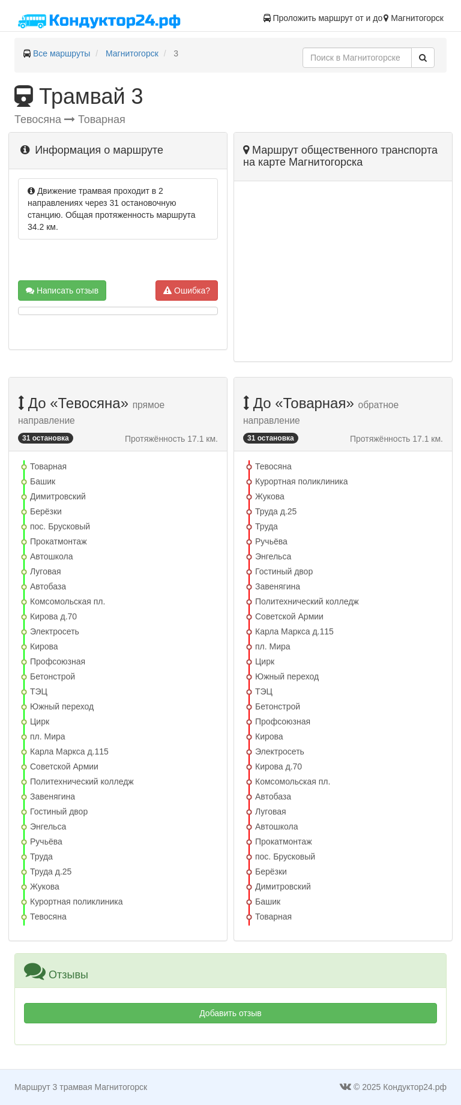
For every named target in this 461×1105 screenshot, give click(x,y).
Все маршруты (62, 53)
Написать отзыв (62, 290)
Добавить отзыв (230, 1013)
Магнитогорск (132, 53)
